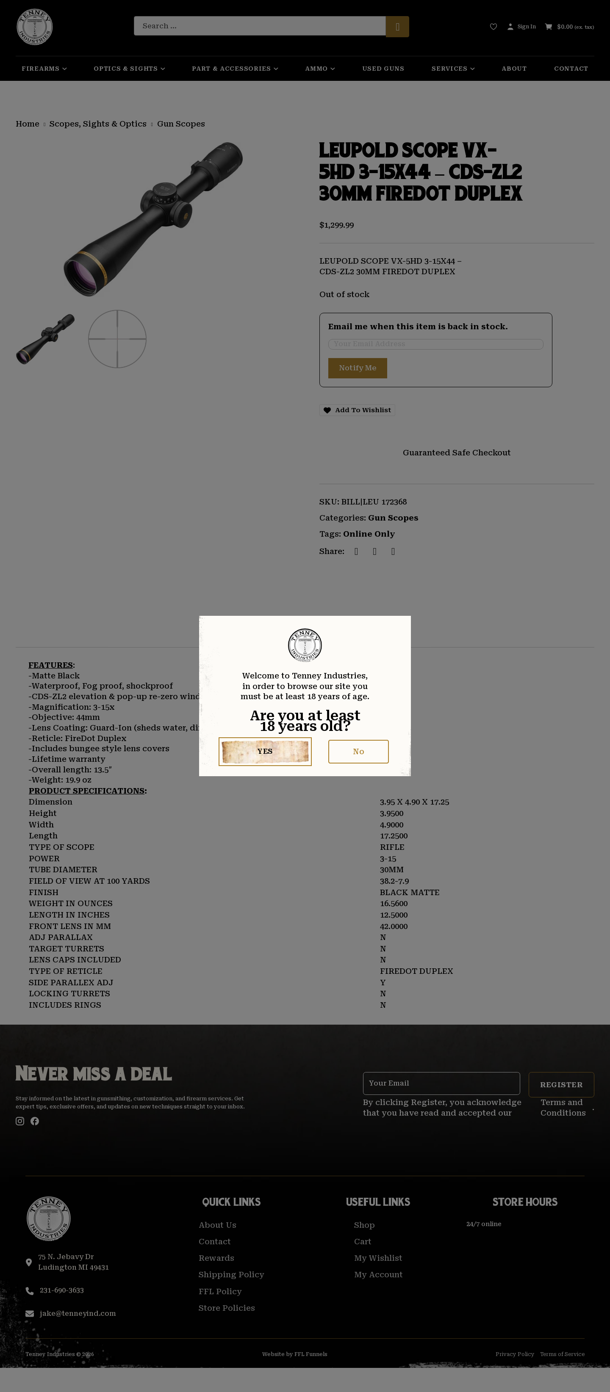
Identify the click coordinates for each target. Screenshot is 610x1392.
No (358, 751)
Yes (265, 751)
